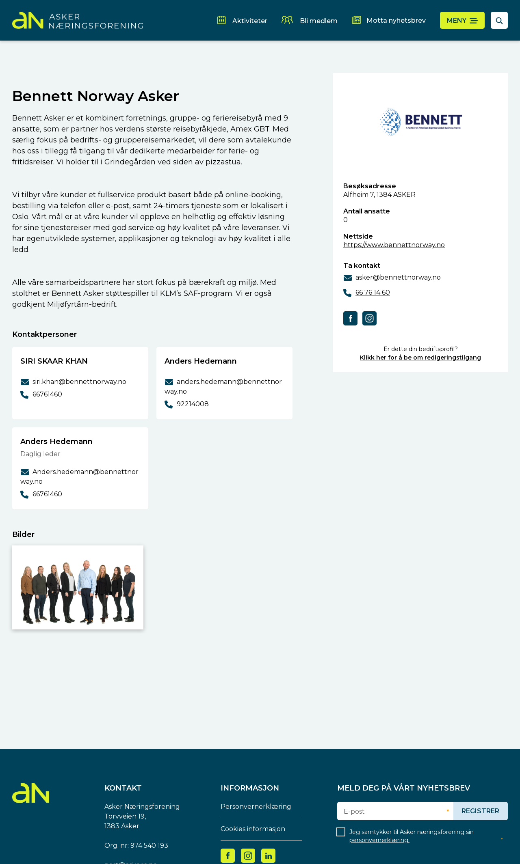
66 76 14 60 (372, 292)
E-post (354, 811)
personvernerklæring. (379, 840)
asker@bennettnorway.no (398, 277)
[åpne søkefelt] (499, 20)
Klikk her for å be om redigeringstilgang (420, 357)
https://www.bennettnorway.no (394, 245)
